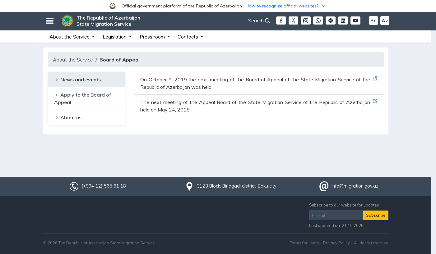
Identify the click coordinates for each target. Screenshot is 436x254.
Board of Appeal (120, 60)
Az (385, 20)
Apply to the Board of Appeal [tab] (82, 98)
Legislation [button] (115, 37)
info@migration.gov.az (355, 186)
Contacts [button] (188, 37)
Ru (373, 20)
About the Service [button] (70, 37)
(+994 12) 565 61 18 (103, 186)
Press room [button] (153, 37)
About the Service (73, 60)
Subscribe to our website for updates (344, 204)
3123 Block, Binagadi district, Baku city (236, 186)
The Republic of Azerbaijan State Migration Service (108, 21)
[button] (218, 6)
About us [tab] (67, 117)
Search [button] (259, 20)
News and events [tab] (77, 79)
